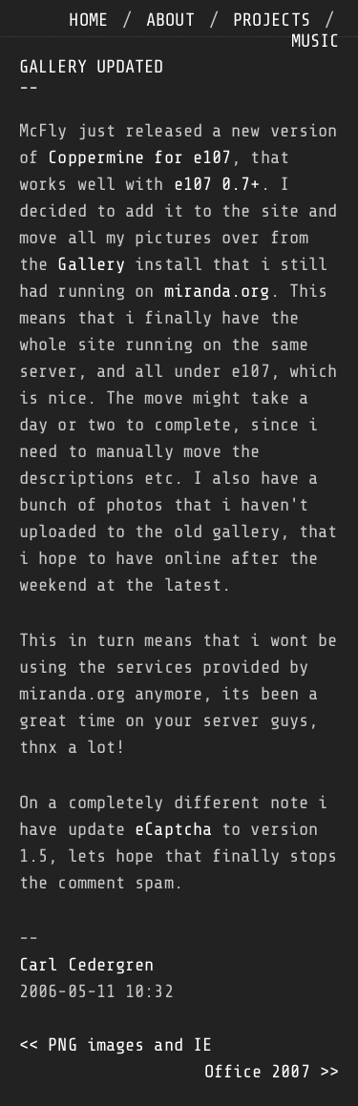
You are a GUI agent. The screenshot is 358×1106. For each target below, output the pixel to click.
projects (271, 20)
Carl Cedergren (86, 964)
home (88, 20)
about (170, 20)
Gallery (91, 264)
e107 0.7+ (217, 184)
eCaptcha (173, 829)
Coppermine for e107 (139, 157)
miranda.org (217, 291)
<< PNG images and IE (115, 1044)
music (315, 41)
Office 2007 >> (271, 1071)
